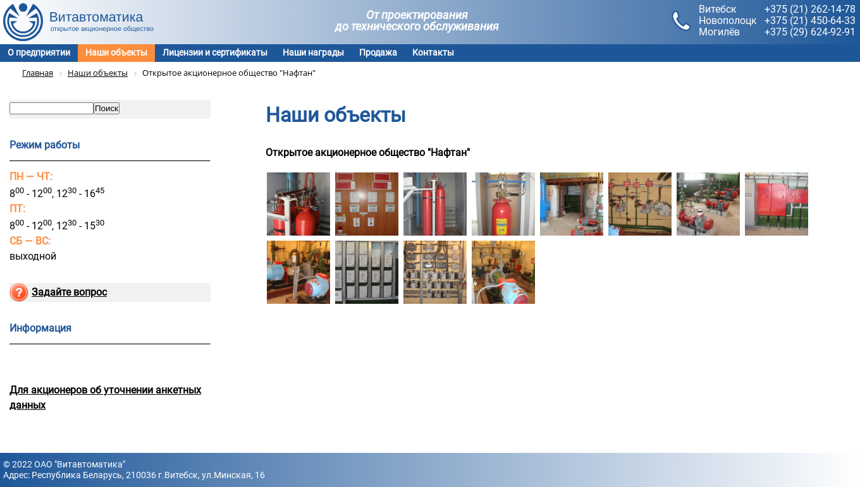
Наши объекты (116, 52)
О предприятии (39, 52)
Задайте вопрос (69, 292)
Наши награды (313, 52)
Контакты (433, 52)
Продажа (378, 52)
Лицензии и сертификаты (215, 52)
